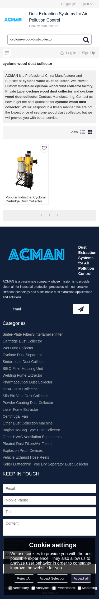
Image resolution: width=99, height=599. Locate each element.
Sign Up (88, 53)
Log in (71, 53)
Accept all (81, 578)
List (82, 132)
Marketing (87, 588)
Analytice (40, 588)
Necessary (18, 588)
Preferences (63, 588)
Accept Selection (52, 578)
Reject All (24, 578)
